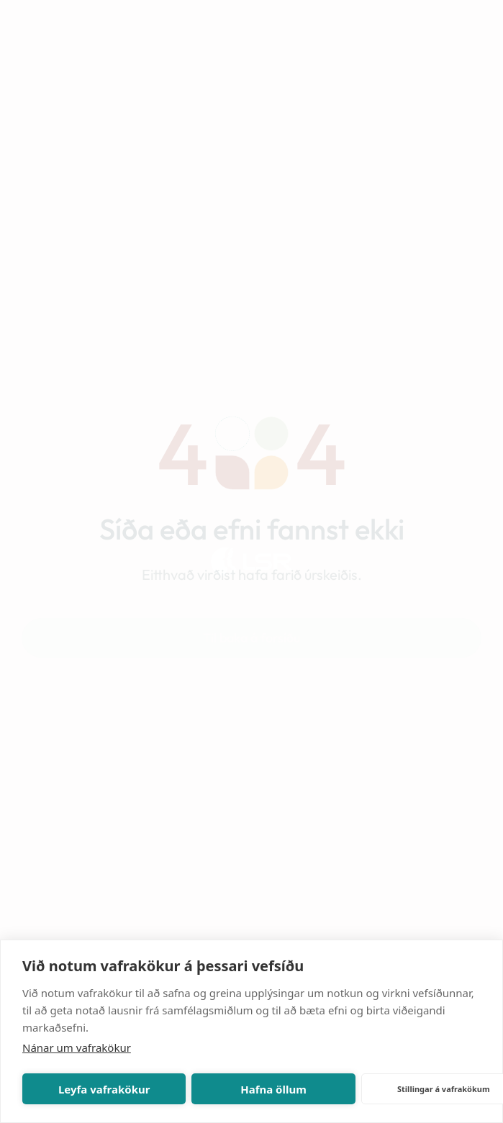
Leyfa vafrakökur (104, 1089)
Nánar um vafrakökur (76, 1047)
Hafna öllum (273, 1089)
